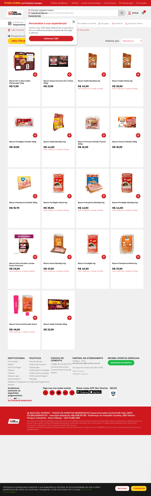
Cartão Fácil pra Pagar (91, 3)
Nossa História (15, 440)
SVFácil (75, 3)
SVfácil (12, 425)
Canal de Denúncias (59, 431)
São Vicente (19, 30)
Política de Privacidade (40, 431)
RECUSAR (121, 488)
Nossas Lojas (14, 437)
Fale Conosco (110, 3)
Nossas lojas (126, 3)
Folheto (12, 434)
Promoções (141, 3)
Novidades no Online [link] (84, 24)
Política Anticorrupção (39, 434)
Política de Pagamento (40, 443)
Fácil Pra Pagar (15, 428)
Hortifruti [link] (116, 24)
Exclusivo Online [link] (132, 24)
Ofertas (12, 431)
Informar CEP (51, 38)
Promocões (14, 422)
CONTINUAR (138, 488)
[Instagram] (54, 453)
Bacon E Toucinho (81, 30)
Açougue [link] (103, 24)
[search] (91, 13)
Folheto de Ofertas (59, 3)
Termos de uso (36, 422)
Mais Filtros (20, 41)
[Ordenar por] (130, 41)
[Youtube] (60, 453)
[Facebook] (47, 453)
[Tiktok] (73, 453)
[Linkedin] (67, 453)
